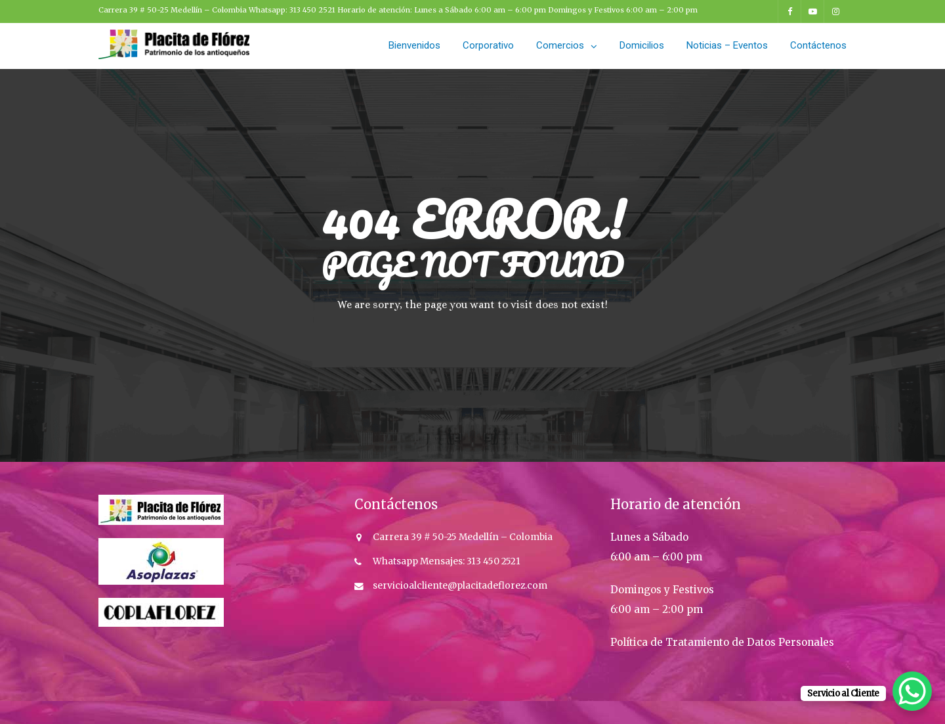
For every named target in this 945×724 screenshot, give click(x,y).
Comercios (560, 45)
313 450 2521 (492, 561)
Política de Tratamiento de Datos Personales (722, 642)
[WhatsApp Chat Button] (912, 691)
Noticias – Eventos (727, 45)
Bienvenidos (414, 45)
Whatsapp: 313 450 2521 (293, 9)
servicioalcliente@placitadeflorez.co (455, 585)
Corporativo (488, 45)
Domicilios (642, 45)
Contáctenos (818, 45)
